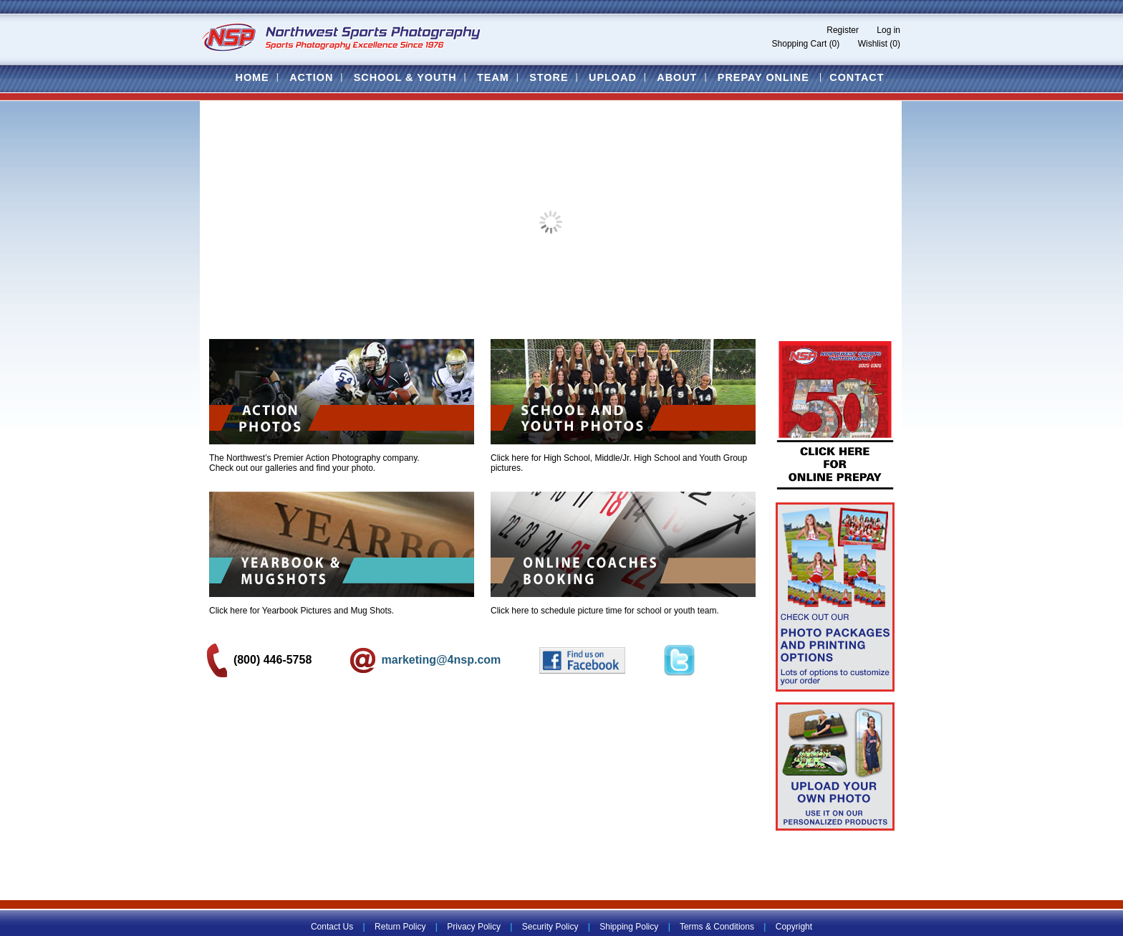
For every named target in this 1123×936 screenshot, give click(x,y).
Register (842, 30)
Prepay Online (763, 77)
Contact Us (332, 927)
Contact (856, 77)
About (677, 77)
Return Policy (400, 927)
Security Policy (550, 927)
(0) (834, 44)
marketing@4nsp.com (427, 660)
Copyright (794, 927)
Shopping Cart (799, 44)
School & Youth (405, 77)
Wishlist (872, 44)
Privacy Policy (474, 927)
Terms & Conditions (717, 927)
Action (311, 77)
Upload (613, 77)
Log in (888, 30)
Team (493, 77)
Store (548, 77)
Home (252, 77)
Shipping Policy (628, 927)
